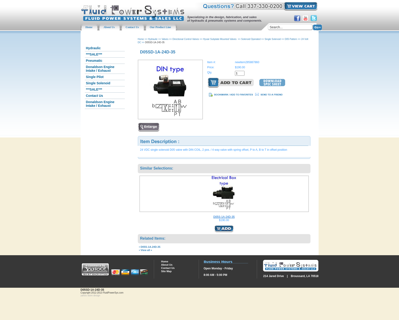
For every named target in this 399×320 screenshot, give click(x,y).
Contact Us (94, 96)
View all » (146, 250)
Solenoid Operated (251, 39)
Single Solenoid (98, 83)
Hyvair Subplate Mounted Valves (220, 39)
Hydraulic (93, 48)
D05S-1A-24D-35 (224, 217)
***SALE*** (94, 54)
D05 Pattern (291, 39)
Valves (165, 39)
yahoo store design (90, 295)
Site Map (166, 271)
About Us (166, 264)
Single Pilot (95, 77)
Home (141, 39)
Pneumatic (94, 60)
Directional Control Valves (185, 39)
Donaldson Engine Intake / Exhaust (100, 68)
